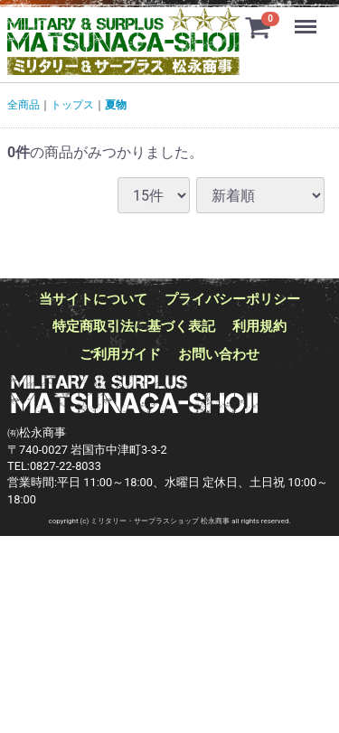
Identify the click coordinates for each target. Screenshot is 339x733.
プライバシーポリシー (232, 299)
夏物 (116, 105)
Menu (307, 18)
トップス (72, 105)
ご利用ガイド (120, 354)
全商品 (23, 105)
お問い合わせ (218, 354)
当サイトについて (93, 299)
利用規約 (259, 326)
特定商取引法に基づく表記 (133, 326)
